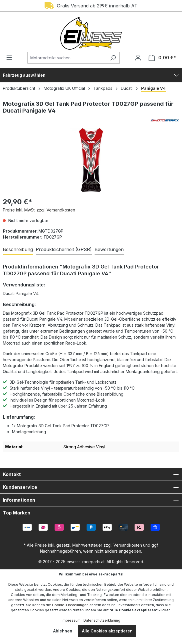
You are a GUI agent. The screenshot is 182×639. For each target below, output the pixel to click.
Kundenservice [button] (91, 487)
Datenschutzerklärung (101, 620)
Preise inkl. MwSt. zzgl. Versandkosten (39, 209)
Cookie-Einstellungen (70, 605)
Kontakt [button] (91, 474)
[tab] (18, 250)
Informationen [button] (91, 500)
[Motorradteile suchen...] (67, 58)
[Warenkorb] (160, 58)
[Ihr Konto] (138, 57)
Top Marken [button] (91, 513)
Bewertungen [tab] (109, 249)
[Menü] (11, 57)
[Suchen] (113, 58)
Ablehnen (62, 630)
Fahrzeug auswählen (24, 75)
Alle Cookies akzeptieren (107, 630)
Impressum (71, 620)
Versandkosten (127, 545)
